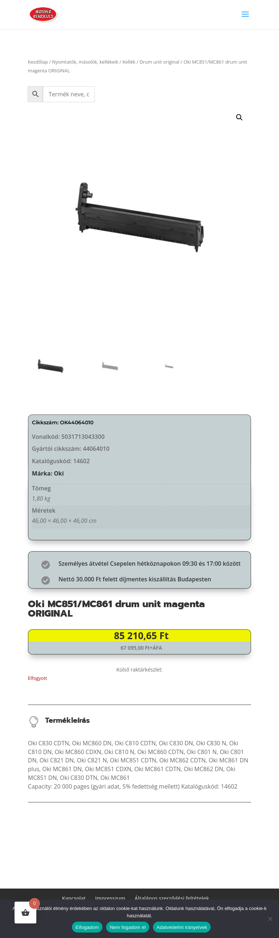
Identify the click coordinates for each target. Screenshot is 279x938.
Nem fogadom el (128, 927)
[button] (239, 117)
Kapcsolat (74, 898)
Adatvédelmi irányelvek (182, 927)
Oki (59, 473)
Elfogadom (87, 927)
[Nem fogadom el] (270, 918)
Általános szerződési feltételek (172, 898)
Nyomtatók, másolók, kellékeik (85, 62)
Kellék (129, 62)
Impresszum (110, 898)
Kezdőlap (38, 62)
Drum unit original (159, 62)
